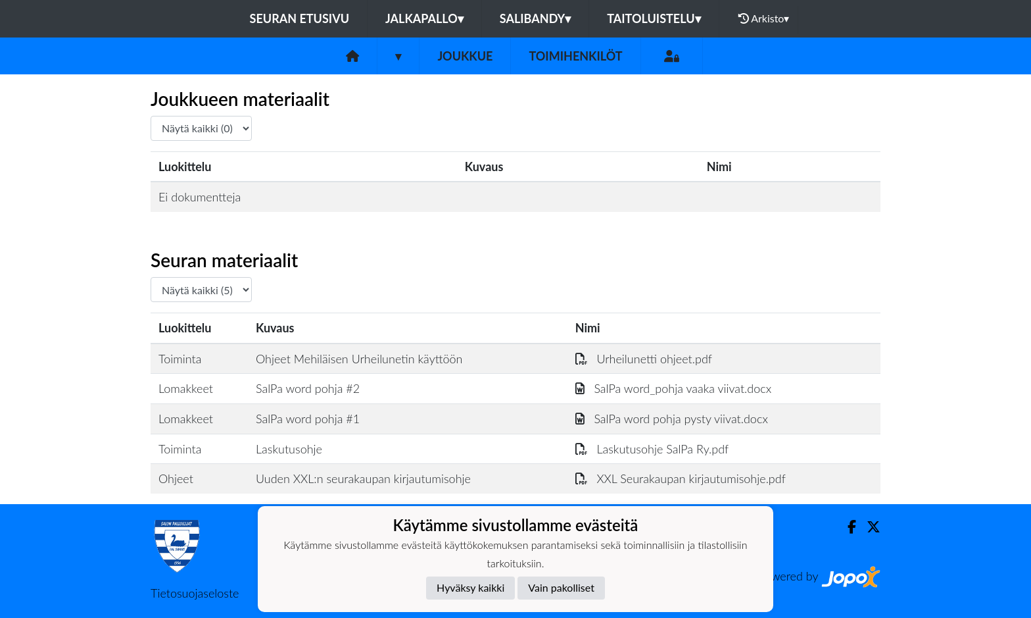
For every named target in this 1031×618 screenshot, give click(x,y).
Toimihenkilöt (575, 56)
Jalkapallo (424, 18)
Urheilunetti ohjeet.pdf (643, 358)
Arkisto (764, 18)
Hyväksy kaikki (470, 587)
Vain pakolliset (561, 587)
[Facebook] (846, 527)
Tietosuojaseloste (195, 593)
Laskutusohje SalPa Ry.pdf (652, 449)
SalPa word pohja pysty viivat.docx (671, 418)
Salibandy (535, 18)
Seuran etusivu (300, 18)
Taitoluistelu (653, 18)
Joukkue (464, 56)
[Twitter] (868, 527)
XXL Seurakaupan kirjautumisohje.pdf (680, 478)
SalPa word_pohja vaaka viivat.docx (673, 388)
